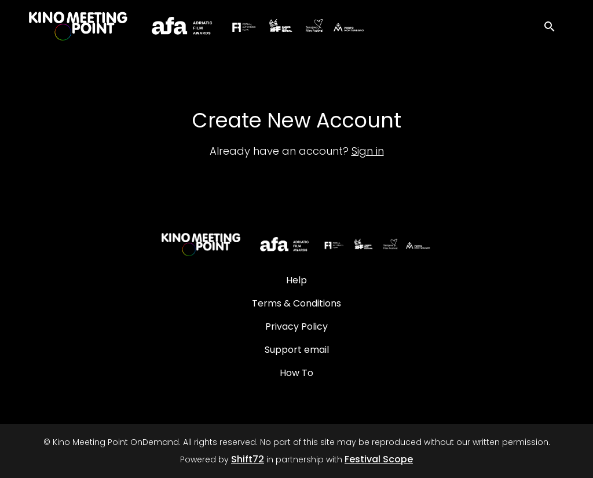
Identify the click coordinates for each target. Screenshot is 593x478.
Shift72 (247, 459)
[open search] (553, 25)
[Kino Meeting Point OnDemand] (296, 244)
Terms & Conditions (296, 303)
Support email (297, 349)
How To (296, 373)
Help (296, 280)
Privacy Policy (296, 326)
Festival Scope (379, 459)
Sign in (368, 151)
